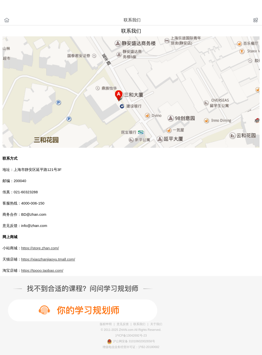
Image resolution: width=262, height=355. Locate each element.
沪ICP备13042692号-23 (131, 335)
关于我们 (156, 324)
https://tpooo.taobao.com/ (42, 270)
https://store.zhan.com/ (40, 248)
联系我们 (139, 324)
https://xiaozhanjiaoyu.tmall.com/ (48, 259)
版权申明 (106, 324)
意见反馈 (123, 324)
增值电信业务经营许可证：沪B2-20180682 (131, 347)
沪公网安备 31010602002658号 (134, 341)
